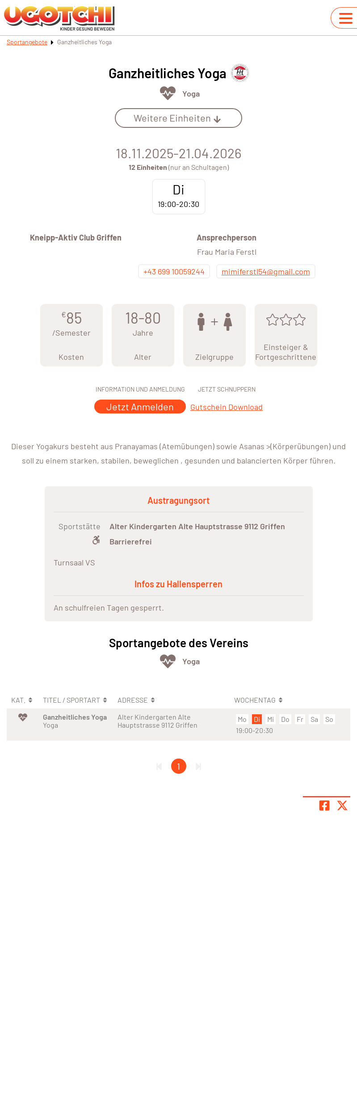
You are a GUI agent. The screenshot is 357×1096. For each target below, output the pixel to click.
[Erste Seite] (159, 766)
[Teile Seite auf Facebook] (324, 805)
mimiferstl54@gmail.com (266, 271)
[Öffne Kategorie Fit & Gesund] (168, 93)
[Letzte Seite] (198, 766)
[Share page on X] (342, 805)
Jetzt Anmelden (140, 406)
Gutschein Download (226, 407)
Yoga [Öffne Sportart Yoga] (191, 93)
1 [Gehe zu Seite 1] (178, 766)
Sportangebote (27, 42)
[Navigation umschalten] (346, 18)
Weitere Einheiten (177, 117)
